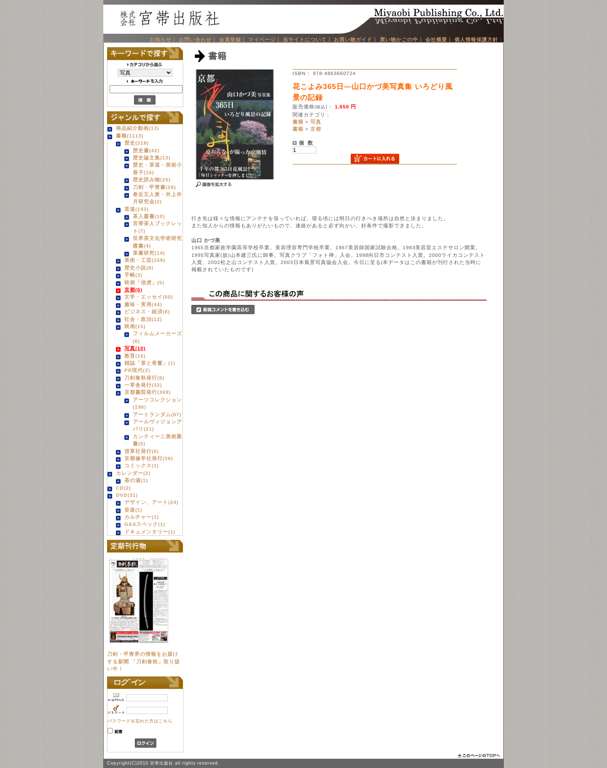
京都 (315, 129)
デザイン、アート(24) (151, 502)
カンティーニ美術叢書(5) (157, 440)
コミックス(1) (141, 465)
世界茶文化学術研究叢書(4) (157, 241)
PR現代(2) (137, 370)
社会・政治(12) (143, 319)
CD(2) (123, 487)
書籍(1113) (130, 135)
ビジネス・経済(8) (147, 311)
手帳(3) (133, 275)
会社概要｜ (439, 39)
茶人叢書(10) (149, 216)
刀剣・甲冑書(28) (154, 187)
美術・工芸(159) (144, 260)
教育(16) (135, 355)
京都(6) (133, 289)
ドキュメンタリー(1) (149, 531)
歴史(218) (136, 143)
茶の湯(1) (136, 480)
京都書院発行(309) (147, 392)
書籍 (298, 121)
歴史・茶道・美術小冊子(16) (157, 168)
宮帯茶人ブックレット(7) (157, 227)
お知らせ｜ (163, 39)
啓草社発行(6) (141, 451)
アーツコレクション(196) (157, 403)
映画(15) (135, 326)
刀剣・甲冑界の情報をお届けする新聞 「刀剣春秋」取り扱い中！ (143, 661)
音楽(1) (133, 509)
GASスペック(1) (144, 524)
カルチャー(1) (141, 517)
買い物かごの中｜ (402, 39)
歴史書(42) (146, 150)
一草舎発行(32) (143, 385)
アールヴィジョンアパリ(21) (157, 425)
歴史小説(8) (138, 267)
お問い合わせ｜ (198, 39)
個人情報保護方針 (476, 39)
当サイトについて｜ (307, 39)
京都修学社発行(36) (148, 458)
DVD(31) (127, 495)
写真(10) (135, 348)
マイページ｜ (264, 39)
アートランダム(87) (157, 414)
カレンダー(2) (133, 473)
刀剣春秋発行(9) (144, 377)
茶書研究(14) (149, 253)
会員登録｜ (233, 39)
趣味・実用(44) (143, 304)
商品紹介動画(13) (137, 128)
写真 (315, 121)
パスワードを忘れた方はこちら (139, 721)
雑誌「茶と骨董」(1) (149, 363)
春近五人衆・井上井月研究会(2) (157, 197)
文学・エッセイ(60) (148, 296)
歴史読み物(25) (152, 179)
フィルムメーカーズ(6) (157, 337)
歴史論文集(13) (152, 157)
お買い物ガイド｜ (356, 39)
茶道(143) (136, 209)
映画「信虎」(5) (144, 282)
